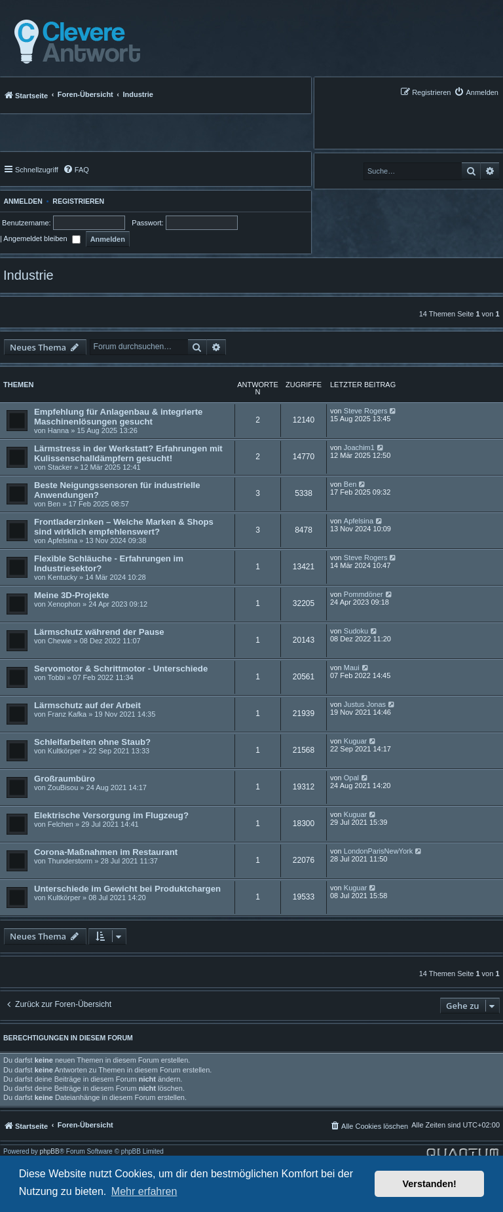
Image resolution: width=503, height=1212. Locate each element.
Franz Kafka (67, 714)
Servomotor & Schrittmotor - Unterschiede (121, 668)
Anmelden (21, 201)
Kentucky (62, 577)
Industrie (28, 275)
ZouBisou (63, 787)
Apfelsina (62, 540)
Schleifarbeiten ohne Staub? (92, 742)
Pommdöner (363, 594)
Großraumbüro (64, 779)
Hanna (58, 430)
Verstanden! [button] (429, 1184)
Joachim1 (359, 447)
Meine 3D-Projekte (71, 595)
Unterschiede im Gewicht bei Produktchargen (127, 889)
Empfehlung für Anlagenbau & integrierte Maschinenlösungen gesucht (118, 416)
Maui (352, 668)
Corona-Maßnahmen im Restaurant (105, 852)
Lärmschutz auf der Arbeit (87, 705)
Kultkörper (64, 751)
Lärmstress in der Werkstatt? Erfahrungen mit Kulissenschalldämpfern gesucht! (128, 453)
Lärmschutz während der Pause (99, 632)
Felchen (60, 824)
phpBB (50, 1151)
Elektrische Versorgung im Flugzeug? (111, 815)
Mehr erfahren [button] (144, 1191)
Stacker (60, 467)
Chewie (60, 641)
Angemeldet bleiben (41, 238)
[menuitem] (476, 92)
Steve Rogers (366, 411)
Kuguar (355, 741)
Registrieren (78, 201)
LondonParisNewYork (378, 851)
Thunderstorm (70, 861)
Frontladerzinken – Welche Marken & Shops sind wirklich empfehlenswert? (124, 527)
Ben (54, 504)
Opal (351, 778)
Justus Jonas (365, 704)
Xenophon (64, 604)
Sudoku (356, 631)
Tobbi (56, 677)
